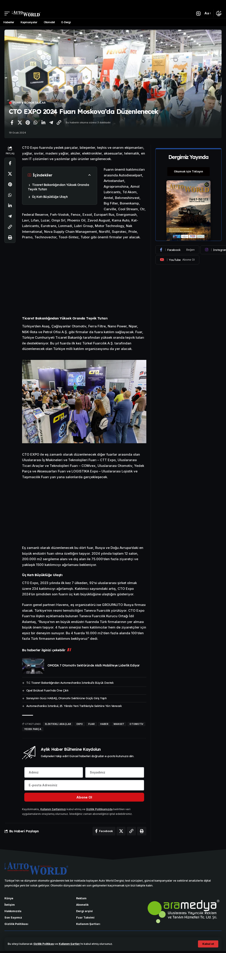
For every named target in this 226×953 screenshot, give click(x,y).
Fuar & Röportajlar (30, 102)
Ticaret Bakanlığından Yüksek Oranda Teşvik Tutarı (58, 187)
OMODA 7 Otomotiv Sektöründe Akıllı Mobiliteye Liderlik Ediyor (93, 666)
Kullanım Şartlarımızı (53, 810)
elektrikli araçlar (58, 724)
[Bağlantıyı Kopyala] (59, 122)
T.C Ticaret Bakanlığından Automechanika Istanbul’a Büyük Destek (70, 682)
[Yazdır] (10, 237)
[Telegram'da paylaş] (51, 122)
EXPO (80, 724)
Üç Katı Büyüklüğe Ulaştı (50, 197)
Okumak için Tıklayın (188, 171)
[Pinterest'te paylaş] (27, 122)
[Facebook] (177, 250)
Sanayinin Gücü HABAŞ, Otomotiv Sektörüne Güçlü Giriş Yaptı (66, 698)
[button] (208, 943)
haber (104, 724)
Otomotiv (136, 724)
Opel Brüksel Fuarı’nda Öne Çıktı (47, 690)
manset (119, 724)
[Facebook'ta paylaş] (12, 122)
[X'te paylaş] (20, 122)
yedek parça (32, 729)
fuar (91, 724)
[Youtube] (177, 260)
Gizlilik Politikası (44, 943)
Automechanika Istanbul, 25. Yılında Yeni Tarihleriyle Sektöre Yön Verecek (74, 706)
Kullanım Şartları (73, 943)
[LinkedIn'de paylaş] (43, 122)
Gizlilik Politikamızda (100, 810)
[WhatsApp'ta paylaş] (35, 122)
